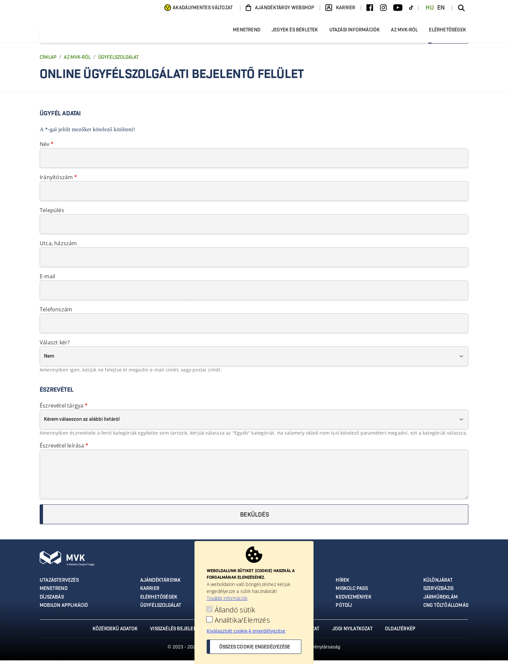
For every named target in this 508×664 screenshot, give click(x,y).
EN (441, 8)
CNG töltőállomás (446, 609)
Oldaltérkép (402, 632)
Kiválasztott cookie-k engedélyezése (246, 631)
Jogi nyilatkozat (353, 632)
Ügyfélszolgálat (118, 61)
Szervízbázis (439, 592)
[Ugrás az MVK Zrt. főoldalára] (106, 32)
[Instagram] (383, 8)
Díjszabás (52, 601)
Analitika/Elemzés (242, 620)
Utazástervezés (59, 584)
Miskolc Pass (352, 592)
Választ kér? (55, 346)
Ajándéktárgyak (161, 584)
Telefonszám (56, 313)
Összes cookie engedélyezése (254, 647)
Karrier (150, 592)
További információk (227, 598)
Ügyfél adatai (60, 117)
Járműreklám (441, 601)
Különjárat (438, 584)
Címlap (48, 61)
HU (430, 8)
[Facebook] (370, 8)
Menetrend (248, 32)
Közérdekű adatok (113, 632)
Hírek (343, 584)
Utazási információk (357, 32)
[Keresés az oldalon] (461, 8)
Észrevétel (56, 394)
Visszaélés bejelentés (176, 632)
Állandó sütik (235, 610)
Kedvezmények (353, 601)
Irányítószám (56, 181)
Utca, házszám (58, 247)
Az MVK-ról (406, 32)
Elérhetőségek (447, 32)
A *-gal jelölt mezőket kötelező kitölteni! (87, 133)
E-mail (47, 280)
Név (45, 148)
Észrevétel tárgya (61, 409)
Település (52, 214)
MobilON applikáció (64, 609)
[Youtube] (398, 8)
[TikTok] (411, 8)
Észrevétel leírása (62, 449)
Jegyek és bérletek (297, 32)
